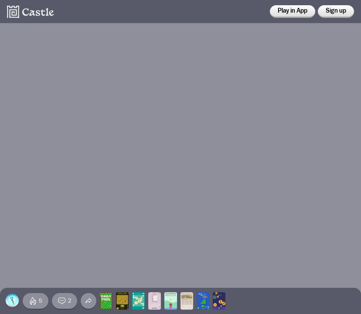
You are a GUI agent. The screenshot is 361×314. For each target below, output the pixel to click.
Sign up (336, 11)
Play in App (292, 11)
